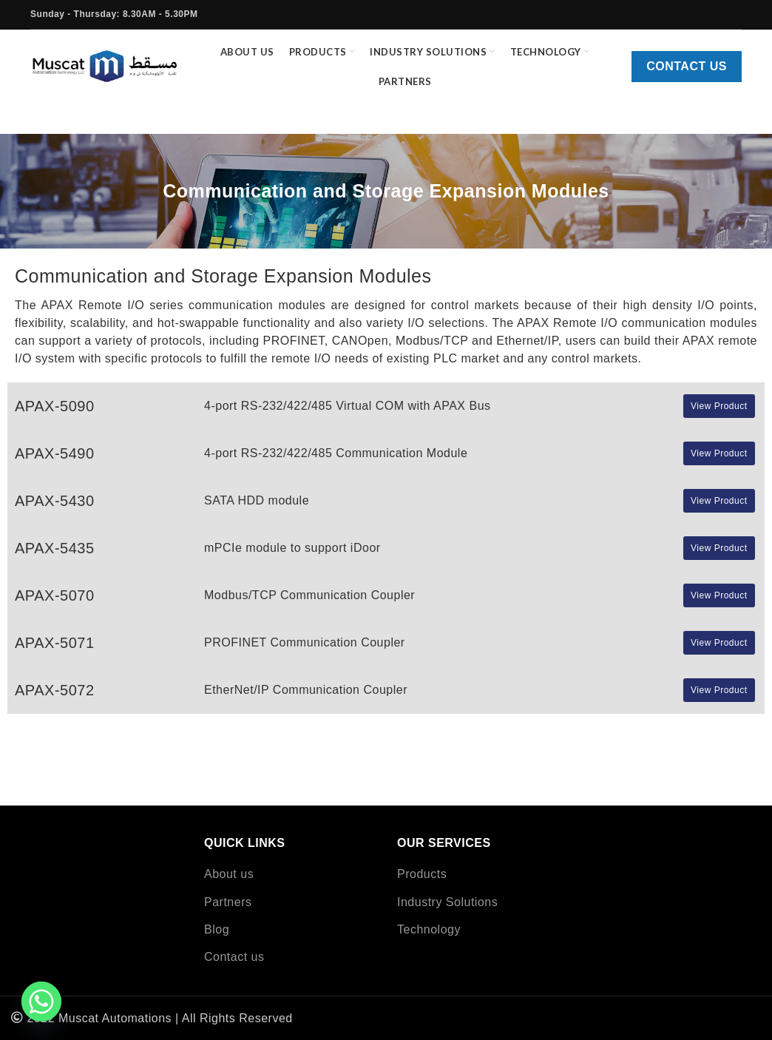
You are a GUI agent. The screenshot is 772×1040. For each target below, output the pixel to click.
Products (422, 874)
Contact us (686, 68)
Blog (216, 929)
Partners (227, 902)
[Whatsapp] (41, 1002)
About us (229, 874)
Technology (429, 929)
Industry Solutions (447, 902)
